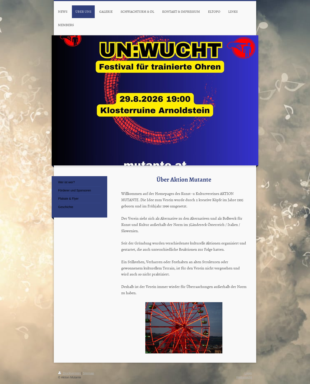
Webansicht (244, 377)
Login (248, 373)
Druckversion (69, 373)
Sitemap (88, 373)
